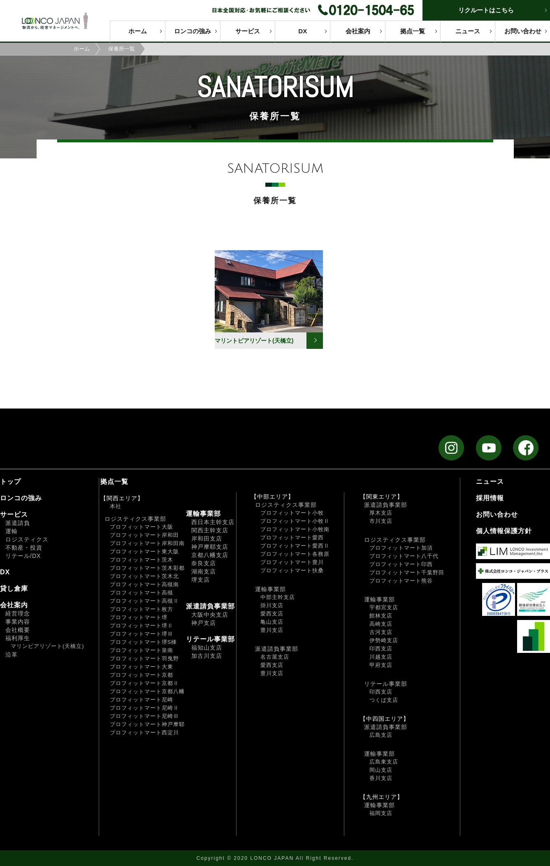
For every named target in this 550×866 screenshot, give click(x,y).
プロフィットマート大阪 (141, 527)
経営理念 (17, 613)
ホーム (137, 31)
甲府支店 (380, 665)
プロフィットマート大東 (141, 667)
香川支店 (380, 778)
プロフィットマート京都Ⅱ (144, 683)
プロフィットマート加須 (401, 548)
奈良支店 (203, 563)
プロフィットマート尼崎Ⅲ (144, 716)
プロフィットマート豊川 (292, 562)
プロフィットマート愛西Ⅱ (295, 546)
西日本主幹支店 (212, 522)
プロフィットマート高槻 (141, 593)
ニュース (467, 31)
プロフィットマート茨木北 (144, 576)
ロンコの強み (192, 31)
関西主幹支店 (209, 530)
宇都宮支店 (383, 607)
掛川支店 (271, 605)
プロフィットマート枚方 (141, 609)
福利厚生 (17, 638)
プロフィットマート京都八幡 (147, 691)
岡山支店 (380, 770)
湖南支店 (203, 571)
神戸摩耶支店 (209, 546)
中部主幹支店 (277, 597)
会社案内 (358, 31)
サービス (247, 31)
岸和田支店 (206, 538)
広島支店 (380, 735)
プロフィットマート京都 (141, 675)
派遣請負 (17, 523)
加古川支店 (206, 655)
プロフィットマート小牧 (292, 513)
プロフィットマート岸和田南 (147, 543)
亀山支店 (271, 622)
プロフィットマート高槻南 (144, 584)
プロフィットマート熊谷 (401, 581)
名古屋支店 (274, 657)
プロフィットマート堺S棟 (143, 642)
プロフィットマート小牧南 (295, 529)
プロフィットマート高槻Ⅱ (144, 601)
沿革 (11, 654)
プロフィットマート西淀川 (144, 732)
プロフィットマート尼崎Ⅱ (144, 708)
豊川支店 (271, 630)
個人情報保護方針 (504, 530)
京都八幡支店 (209, 555)
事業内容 (17, 621)
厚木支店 (380, 513)
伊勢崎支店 (383, 640)
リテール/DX (23, 556)
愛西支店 (271, 614)
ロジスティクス (27, 539)
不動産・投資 (23, 547)
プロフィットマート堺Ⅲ (141, 634)
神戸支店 (203, 623)
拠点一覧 (412, 31)
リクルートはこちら (486, 10)
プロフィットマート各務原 (295, 554)
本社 (115, 506)
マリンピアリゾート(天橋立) (47, 646)
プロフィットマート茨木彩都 (147, 568)
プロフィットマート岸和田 (144, 535)
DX (302, 31)
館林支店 (380, 616)
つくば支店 (383, 700)
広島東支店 (383, 762)
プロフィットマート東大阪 (144, 551)
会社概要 (17, 630)
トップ (10, 481)
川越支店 (380, 657)
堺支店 (200, 579)
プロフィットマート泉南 (141, 650)
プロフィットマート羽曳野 (144, 658)
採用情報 (490, 498)
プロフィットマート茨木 (141, 560)
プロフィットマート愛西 (292, 537)
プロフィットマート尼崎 (141, 700)
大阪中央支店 (209, 614)
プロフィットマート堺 (138, 617)
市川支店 (380, 521)
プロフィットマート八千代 (404, 556)
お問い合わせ (522, 31)
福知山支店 (206, 647)
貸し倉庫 (14, 588)
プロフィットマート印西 (401, 564)
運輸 (11, 531)
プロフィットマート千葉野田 (406, 572)
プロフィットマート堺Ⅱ (141, 625)
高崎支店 (380, 624)
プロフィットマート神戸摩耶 (147, 724)
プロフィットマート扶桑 (292, 570)
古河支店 (380, 632)
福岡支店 (380, 813)
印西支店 (380, 648)
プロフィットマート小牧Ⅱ (295, 521)
